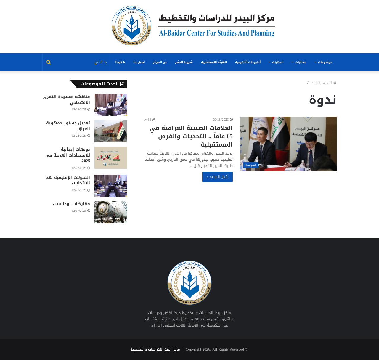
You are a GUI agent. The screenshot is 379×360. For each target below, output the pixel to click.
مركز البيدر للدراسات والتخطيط (155, 349)
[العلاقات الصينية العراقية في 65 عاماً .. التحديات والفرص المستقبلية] (288, 144)
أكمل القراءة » (217, 176)
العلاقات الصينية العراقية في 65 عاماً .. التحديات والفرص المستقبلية (191, 136)
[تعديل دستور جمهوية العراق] (110, 131)
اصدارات (277, 62)
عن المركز (160, 62)
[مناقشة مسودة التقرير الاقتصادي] (110, 105)
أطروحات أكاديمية (248, 62)
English (120, 62)
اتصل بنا (139, 62)
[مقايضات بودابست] (110, 212)
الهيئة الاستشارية (214, 62)
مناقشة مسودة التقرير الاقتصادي (66, 100)
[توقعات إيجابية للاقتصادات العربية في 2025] (110, 158)
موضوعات (325, 62)
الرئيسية (327, 83)
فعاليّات (300, 62)
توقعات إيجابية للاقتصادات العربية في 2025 (67, 155)
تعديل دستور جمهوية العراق (68, 126)
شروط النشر (184, 62)
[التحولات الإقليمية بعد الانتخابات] (110, 186)
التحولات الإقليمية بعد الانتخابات (68, 180)
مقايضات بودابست (71, 204)
